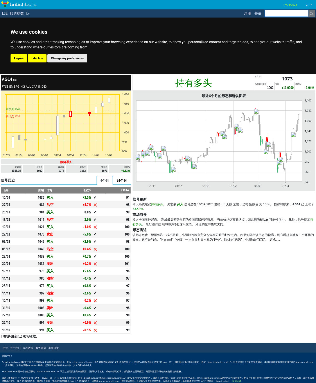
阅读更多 (236, 381)
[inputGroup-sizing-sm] (286, 13)
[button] (310, 5)
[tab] (105, 180)
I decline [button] (37, 58)
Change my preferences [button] (67, 58)
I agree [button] (18, 58)
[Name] (311, 13)
